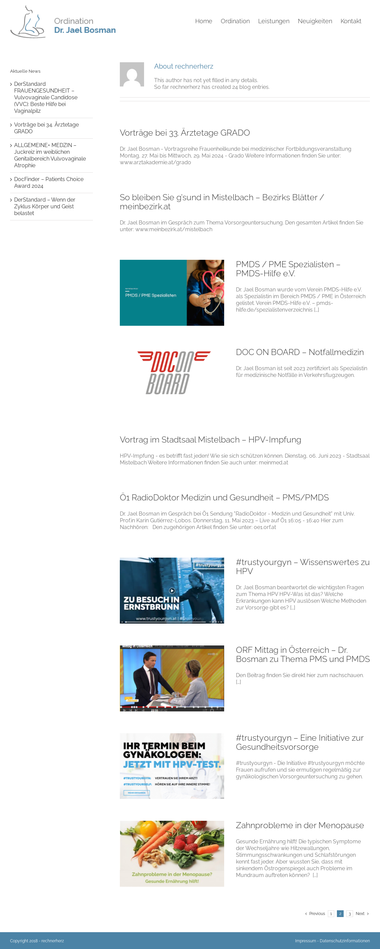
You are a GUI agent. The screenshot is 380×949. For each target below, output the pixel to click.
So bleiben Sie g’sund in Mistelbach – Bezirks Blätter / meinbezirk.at (222, 201)
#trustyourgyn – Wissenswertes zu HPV (303, 566)
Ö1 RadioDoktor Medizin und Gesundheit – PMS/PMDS (224, 497)
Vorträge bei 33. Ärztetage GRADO (185, 133)
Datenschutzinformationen (345, 941)
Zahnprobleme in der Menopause (300, 825)
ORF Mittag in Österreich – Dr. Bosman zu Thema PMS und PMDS (303, 654)
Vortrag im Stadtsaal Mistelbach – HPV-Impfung (210, 439)
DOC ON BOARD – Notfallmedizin (300, 352)
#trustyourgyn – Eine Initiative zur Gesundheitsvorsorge (300, 742)
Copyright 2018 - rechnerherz (37, 941)
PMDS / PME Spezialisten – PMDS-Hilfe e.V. (288, 268)
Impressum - (307, 941)
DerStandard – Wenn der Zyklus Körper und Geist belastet (44, 206)
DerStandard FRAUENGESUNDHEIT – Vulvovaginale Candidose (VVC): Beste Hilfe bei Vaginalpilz (45, 97)
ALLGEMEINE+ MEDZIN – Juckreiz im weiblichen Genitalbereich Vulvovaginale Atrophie (50, 155)
